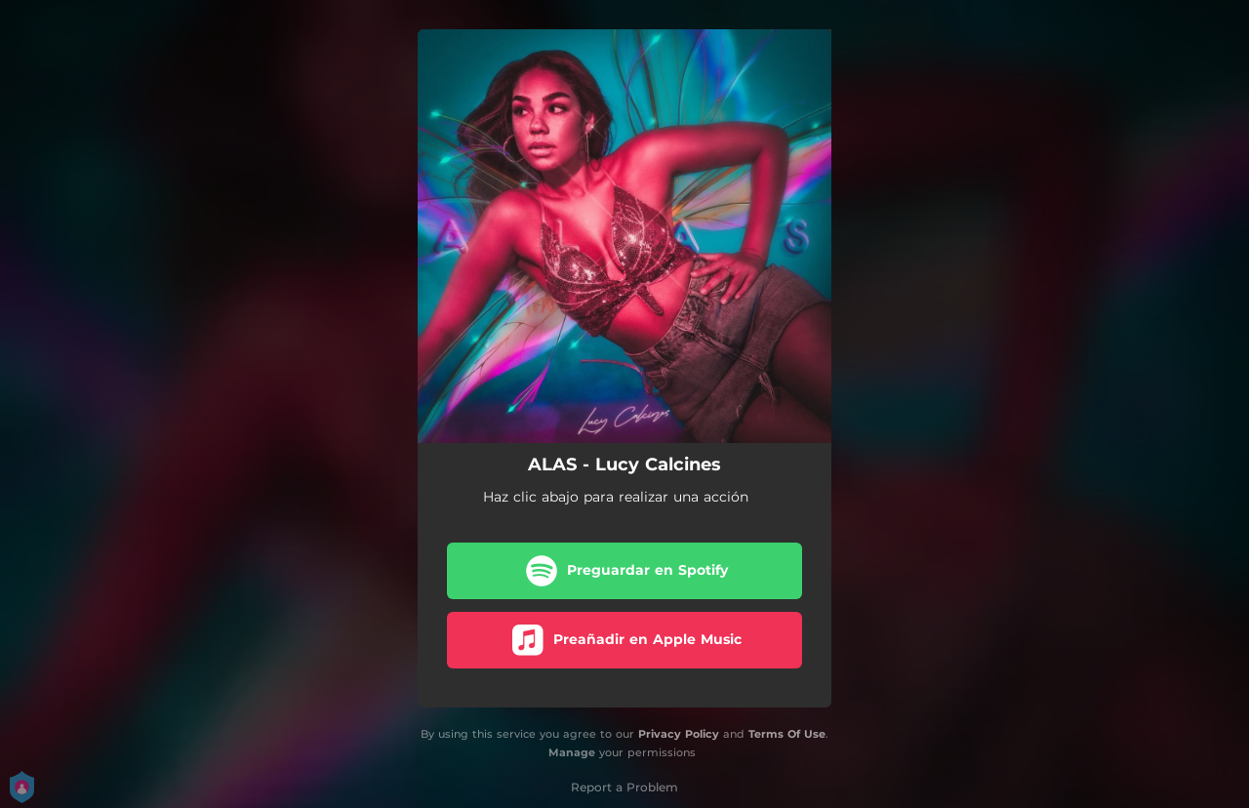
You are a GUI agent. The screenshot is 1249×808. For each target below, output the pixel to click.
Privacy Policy (678, 734)
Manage (571, 752)
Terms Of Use (787, 734)
